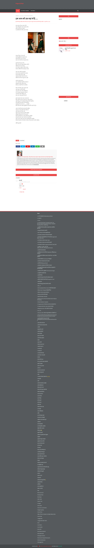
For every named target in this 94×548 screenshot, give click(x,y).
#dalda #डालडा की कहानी (43, 294)
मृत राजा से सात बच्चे (41, 443)
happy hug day (41, 509)
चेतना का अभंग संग (41, 344)
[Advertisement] (68, 74)
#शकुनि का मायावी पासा (42, 272)
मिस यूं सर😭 (40, 430)
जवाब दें (20, 185)
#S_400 (39, 310)
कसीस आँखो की (40, 331)
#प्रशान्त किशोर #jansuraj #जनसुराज (45, 258)
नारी (38, 380)
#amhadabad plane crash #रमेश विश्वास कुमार (47, 287)
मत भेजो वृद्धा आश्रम (41, 415)
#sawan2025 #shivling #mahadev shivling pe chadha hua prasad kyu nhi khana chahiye (47, 315)
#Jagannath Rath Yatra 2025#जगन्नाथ (45, 306)
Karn (38, 522)
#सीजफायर (40, 281)
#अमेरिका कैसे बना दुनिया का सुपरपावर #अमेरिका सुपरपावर (46, 228)
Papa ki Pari (20, 3)
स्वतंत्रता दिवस (40, 481)
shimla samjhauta (41, 540)
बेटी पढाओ (39, 400)
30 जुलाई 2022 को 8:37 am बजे (24, 181)
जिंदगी (39, 357)
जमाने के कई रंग (40, 346)
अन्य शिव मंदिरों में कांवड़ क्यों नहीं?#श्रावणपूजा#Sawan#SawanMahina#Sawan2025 (47, 319)
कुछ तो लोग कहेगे (41, 335)
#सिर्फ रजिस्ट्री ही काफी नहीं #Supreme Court (46, 279)
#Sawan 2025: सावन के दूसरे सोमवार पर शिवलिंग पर (47, 312)
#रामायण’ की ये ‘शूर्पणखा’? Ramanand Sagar (46, 270)
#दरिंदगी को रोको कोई (41, 250)
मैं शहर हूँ (39, 447)
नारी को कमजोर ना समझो (42, 383)
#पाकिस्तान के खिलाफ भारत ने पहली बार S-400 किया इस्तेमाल (47, 256)
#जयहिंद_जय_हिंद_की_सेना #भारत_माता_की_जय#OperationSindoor (45, 247)
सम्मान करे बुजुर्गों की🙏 (42, 479)
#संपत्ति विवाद (40, 275)
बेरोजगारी (39, 404)
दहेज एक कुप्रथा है (41, 372)
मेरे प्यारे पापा (40, 445)
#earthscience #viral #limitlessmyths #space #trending (47, 299)
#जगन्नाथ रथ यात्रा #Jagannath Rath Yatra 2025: (47, 244)
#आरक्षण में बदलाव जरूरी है (42, 230)
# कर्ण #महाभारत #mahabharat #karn (45, 216)
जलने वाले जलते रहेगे (41, 355)
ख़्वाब (38, 339)
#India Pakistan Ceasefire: (43, 302)
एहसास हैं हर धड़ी (40, 329)
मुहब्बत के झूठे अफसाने (41, 438)
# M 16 (39, 220)
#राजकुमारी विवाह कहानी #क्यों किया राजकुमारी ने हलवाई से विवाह (46, 268)
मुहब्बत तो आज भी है (41, 441)
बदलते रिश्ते (40, 395)
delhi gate (40, 499)
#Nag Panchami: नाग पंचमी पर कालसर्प (45, 308)
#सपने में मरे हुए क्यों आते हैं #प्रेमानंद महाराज (45, 277)
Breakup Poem (40, 494)
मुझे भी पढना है (40, 432)
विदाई (39, 460)
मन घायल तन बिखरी (41, 417)
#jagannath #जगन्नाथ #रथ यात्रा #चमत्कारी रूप (47, 304)
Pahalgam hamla (41, 535)
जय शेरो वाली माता (41, 352)
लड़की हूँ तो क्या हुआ (41, 451)
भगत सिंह (39, 408)
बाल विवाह (39, 398)
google (39, 503)
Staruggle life (40, 542)
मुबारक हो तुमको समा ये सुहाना (43, 434)
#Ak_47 (39, 285)
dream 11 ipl (40, 501)
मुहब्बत (39, 436)
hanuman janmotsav (42, 507)
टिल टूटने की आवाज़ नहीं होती (43, 361)
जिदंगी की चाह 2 (40, 359)
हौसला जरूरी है (40, 488)
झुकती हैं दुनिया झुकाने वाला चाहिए (70, 49)
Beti (38, 490)
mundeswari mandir (42, 531)
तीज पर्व (39, 367)
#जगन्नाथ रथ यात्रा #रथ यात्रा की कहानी (45, 242)
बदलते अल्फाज (40, 393)
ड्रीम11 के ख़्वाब (40, 363)
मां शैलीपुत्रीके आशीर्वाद (41, 426)
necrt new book (41, 533)
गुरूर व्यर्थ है (40, 342)
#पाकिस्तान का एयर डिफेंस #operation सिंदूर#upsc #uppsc (46, 253)
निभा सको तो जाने (41, 387)
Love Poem (22, 15)
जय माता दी (40, 350)
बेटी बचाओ (39, 402)
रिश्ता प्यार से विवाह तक (41, 449)
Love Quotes (40, 527)
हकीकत (39, 484)
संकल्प (39, 473)
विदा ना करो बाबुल (41, 458)
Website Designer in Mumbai (46, 546)
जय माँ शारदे (40, 348)
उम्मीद (39, 327)
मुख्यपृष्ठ (17, 15)
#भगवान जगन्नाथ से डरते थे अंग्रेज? (44, 260)
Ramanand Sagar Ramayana (44, 537)
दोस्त (38, 374)
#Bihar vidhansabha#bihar (43, 292)
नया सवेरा (39, 378)
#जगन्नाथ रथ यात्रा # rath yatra (44, 240)
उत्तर (20, 188)
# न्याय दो (39, 218)
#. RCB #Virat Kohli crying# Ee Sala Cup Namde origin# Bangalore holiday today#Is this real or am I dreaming (46, 223)
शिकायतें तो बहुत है (41, 471)
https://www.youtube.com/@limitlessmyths (47, 514)
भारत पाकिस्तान (40, 410)
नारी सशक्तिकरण (40, 385)
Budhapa (40, 497)
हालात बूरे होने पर (40, 486)
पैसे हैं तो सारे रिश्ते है (41, 391)
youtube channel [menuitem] (25, 10)
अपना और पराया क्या (41, 322)
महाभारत (39, 421)
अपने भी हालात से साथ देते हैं (42, 324)
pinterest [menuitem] (33, 10)
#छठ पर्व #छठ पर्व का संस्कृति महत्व (44, 232)
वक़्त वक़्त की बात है (41, 454)
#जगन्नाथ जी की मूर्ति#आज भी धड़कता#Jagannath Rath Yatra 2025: (47, 237)
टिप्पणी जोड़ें (22, 192)
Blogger (60, 546)
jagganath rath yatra (42, 520)
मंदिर (38, 413)
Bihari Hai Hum (41, 492)
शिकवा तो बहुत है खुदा (41, 469)
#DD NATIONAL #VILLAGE (42, 296)
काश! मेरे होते (40, 333)
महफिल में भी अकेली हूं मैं (42, 419)
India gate (40, 516)
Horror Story (40, 512)
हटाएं (23, 185)
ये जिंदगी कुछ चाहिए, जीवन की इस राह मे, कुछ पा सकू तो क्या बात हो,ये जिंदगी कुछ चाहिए (30, 21)
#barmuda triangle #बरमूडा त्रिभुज (44, 290)
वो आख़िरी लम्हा (40, 464)
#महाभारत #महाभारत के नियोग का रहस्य (45, 265)
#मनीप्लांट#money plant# (43, 263)
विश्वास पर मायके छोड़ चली (42, 462)
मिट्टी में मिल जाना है (41, 428)
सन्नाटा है (39, 477)
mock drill (39, 529)
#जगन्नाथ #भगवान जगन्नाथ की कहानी (45, 234)
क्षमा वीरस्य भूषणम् (41, 337)
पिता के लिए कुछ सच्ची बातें (42, 389)
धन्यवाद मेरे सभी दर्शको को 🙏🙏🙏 (44, 376)
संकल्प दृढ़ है (40, 475)
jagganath (40, 518)
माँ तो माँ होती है (40, 423)
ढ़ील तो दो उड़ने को (41, 365)
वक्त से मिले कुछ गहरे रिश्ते (42, 456)
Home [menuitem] (18, 10)
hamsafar (40, 505)
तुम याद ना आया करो (41, 370)
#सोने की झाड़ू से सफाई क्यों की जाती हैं (44, 283)
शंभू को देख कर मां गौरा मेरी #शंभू (43, 466)
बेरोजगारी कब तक (41, 406)
